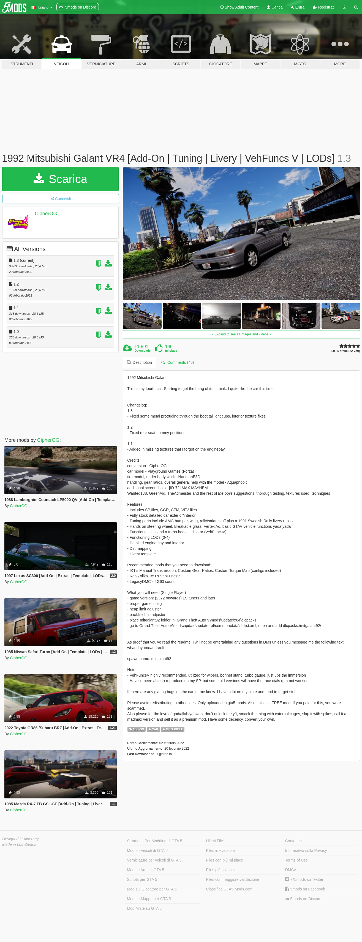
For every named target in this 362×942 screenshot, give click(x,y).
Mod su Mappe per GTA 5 (149, 899)
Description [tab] (139, 362)
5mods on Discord (303, 899)
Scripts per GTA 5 (142, 879)
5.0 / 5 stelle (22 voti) (345, 350)
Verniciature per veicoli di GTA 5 (154, 860)
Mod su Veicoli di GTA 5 (147, 850)
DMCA (290, 870)
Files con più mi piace (224, 860)
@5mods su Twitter (304, 879)
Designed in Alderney (20, 839)
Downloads (143, 350)
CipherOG (46, 213)
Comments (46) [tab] (177, 362)
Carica (274, 7)
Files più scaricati (221, 870)
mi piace (171, 350)
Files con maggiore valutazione (232, 879)
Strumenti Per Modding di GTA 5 (154, 841)
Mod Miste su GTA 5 (144, 908)
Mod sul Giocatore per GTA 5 (151, 889)
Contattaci (294, 841)
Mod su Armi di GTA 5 (145, 870)
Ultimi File (214, 841)
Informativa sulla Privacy (306, 850)
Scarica (60, 179)
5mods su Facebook (305, 889)
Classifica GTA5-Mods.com (229, 889)
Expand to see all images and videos (241, 334)
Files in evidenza (220, 850)
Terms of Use (296, 860)
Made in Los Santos (19, 844)
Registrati (323, 7)
